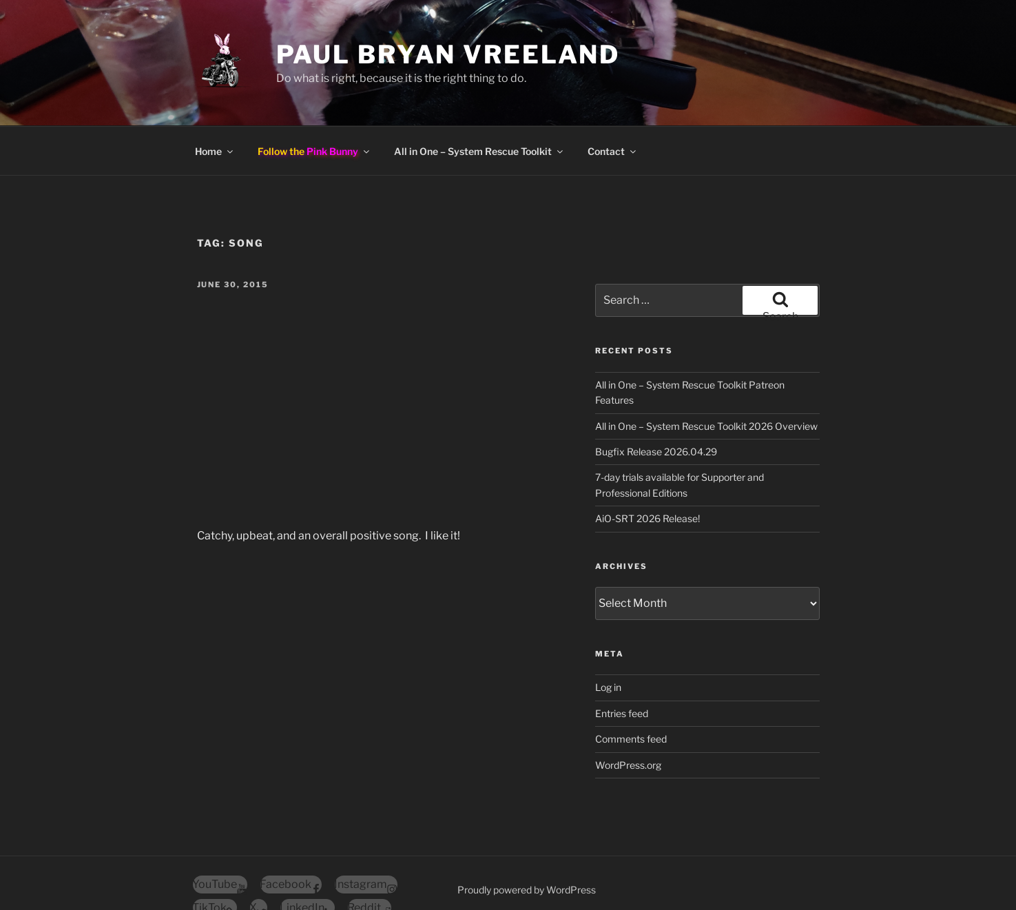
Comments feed (631, 689)
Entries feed (621, 664)
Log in (608, 637)
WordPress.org (628, 715)
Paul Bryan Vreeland (448, 54)
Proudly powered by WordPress (526, 840)
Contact (613, 101)
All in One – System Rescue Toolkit (479, 101)
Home (215, 101)
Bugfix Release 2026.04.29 (656, 402)
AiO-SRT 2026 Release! (647, 469)
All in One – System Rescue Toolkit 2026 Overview (706, 376)
